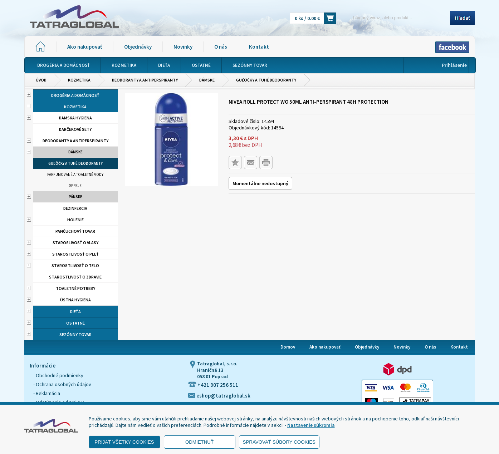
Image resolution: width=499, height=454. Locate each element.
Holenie (75, 219)
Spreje (75, 185)
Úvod (41, 80)
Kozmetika (79, 80)
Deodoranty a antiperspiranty (145, 80)
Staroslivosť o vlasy (75, 242)
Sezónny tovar (75, 334)
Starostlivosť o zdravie (75, 277)
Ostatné (75, 323)
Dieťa (75, 311)
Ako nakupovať (84, 46)
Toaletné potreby (75, 288)
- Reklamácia (46, 393)
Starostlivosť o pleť (75, 254)
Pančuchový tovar (75, 231)
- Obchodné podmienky (58, 375)
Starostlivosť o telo (75, 265)
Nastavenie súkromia (311, 425)
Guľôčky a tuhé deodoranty (266, 80)
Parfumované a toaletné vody (75, 174)
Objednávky (138, 46)
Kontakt (259, 46)
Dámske (207, 80)
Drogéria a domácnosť (75, 95)
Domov (287, 347)
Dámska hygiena (75, 117)
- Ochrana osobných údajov (62, 384)
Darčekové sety (75, 129)
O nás (220, 46)
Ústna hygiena (75, 299)
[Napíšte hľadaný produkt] (395, 18)
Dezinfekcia (75, 208)
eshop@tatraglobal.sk (219, 395)
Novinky (182, 46)
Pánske (75, 196)
